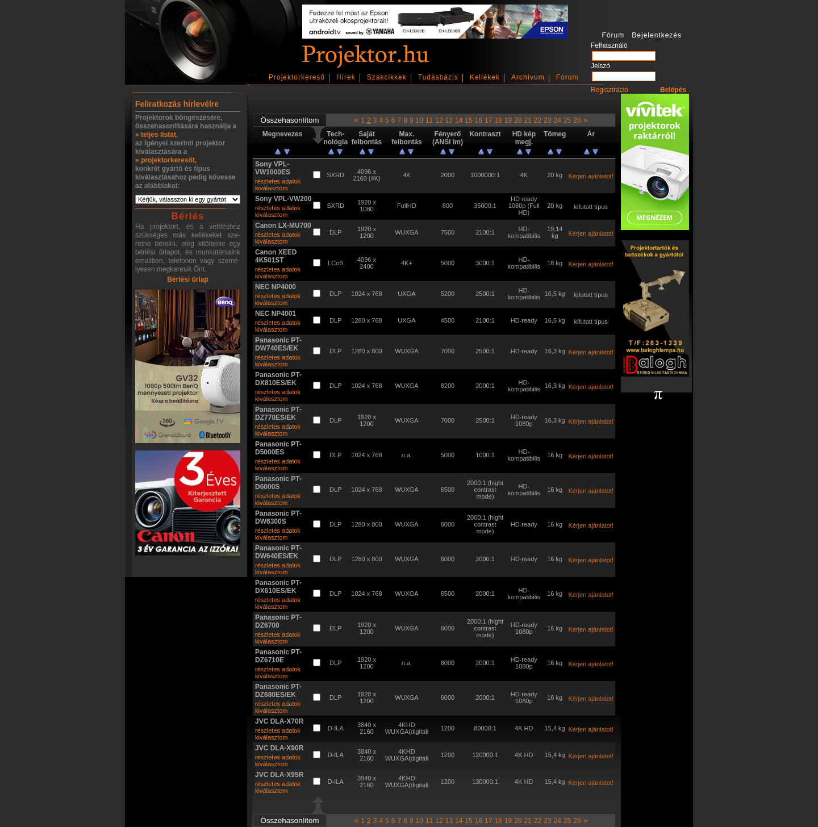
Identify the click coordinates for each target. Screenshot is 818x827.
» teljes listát (155, 135)
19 (508, 120)
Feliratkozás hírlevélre (177, 103)
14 (458, 120)
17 (488, 120)
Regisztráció (609, 90)
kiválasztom (271, 188)
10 (419, 120)
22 (537, 120)
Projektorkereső (297, 77)
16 (478, 120)
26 (577, 120)
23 (547, 120)
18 (498, 120)
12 (439, 120)
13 (449, 120)
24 (557, 120)
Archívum (528, 77)
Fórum (567, 77)
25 (567, 120)
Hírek (346, 77)
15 (468, 120)
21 (527, 120)
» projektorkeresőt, (166, 160)
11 (429, 120)
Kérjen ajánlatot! (591, 176)
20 (517, 120)
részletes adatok (278, 181)
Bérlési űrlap (187, 279)
